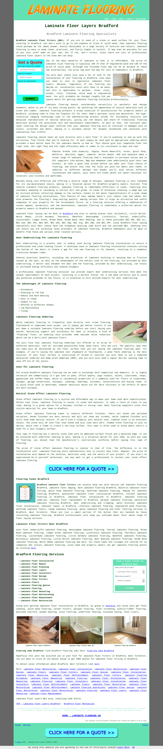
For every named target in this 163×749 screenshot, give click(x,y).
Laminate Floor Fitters (63, 672)
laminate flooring (114, 181)
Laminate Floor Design (94, 672)
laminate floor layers (29, 56)
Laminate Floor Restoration (40, 669)
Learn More (123, 747)
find (25, 530)
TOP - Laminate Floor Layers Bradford (38, 704)
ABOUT (121, 19)
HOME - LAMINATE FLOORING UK (81, 715)
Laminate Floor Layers (113, 690)
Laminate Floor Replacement (45, 693)
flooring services (132, 509)
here (33, 548)
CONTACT (130, 19)
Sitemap (18, 725)
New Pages (27, 725)
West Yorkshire (38, 512)
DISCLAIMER (141, 19)
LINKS (113, 19)
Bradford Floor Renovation (79, 704)
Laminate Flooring (76, 678)
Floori (19, 742)
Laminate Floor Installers (71, 681)
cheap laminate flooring (62, 509)
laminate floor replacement (66, 500)
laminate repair (51, 506)
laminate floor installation (86, 497)
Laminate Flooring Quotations (87, 687)
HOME (106, 19)
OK (133, 747)
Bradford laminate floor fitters (56, 485)
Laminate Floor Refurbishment (70, 675)
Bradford (68, 214)
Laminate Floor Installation (75, 669)
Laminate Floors (36, 672)
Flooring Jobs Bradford (100, 651)
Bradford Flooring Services (40, 554)
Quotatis (110, 606)
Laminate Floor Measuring (32, 675)
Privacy (145, 725)
